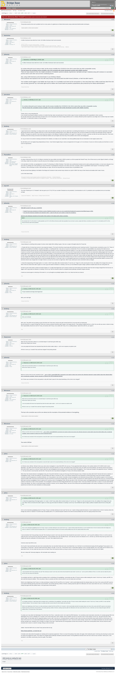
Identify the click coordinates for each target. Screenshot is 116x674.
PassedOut (7, 154)
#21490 (112, 283)
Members (9, 8)
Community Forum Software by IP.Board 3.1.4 (105, 671)
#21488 (112, 203)
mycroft (6, 185)
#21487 (112, 185)
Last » (34, 13)
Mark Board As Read (25, 671)
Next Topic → (111, 651)
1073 (16, 13)
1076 (25, 13)
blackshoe (7, 35)
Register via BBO (96, 5)
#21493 (112, 357)
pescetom (7, 94)
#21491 (112, 308)
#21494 (112, 390)
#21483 (112, 54)
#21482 (112, 35)
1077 (29, 13)
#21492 (112, 337)
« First (10, 13)
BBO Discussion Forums (6, 10)
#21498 (112, 519)
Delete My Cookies (17, 671)
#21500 (112, 593)
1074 (19, 13)
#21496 (112, 453)
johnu (5, 453)
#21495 (112, 423)
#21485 (112, 126)
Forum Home (9, 671)
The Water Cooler (21, 10)
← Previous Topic (96, 651)
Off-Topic (15, 10)
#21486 (112, 154)
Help (111, 5)
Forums (3, 8)
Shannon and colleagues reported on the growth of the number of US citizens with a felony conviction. (44, 215)
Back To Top (4, 671)
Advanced (115, 8)
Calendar (14, 8)
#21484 (112, 94)
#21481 (112, 19)
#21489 (112, 239)
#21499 (112, 563)
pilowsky (6, 54)
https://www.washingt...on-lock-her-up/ (31, 630)
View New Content (108, 10)
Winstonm (7, 19)
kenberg (6, 126)
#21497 (112, 493)
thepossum (7, 337)
